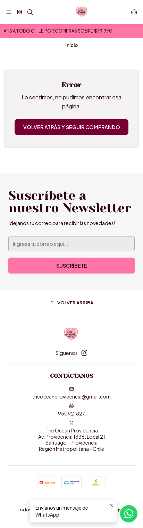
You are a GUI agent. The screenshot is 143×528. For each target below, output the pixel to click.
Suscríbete (71, 265)
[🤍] (19, 12)
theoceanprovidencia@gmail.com (71, 393)
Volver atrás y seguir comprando (71, 127)
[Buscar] (30, 12)
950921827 (71, 410)
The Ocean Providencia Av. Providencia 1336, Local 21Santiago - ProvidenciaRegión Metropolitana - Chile (71, 436)
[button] (71, 302)
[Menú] (9, 12)
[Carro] (134, 12)
